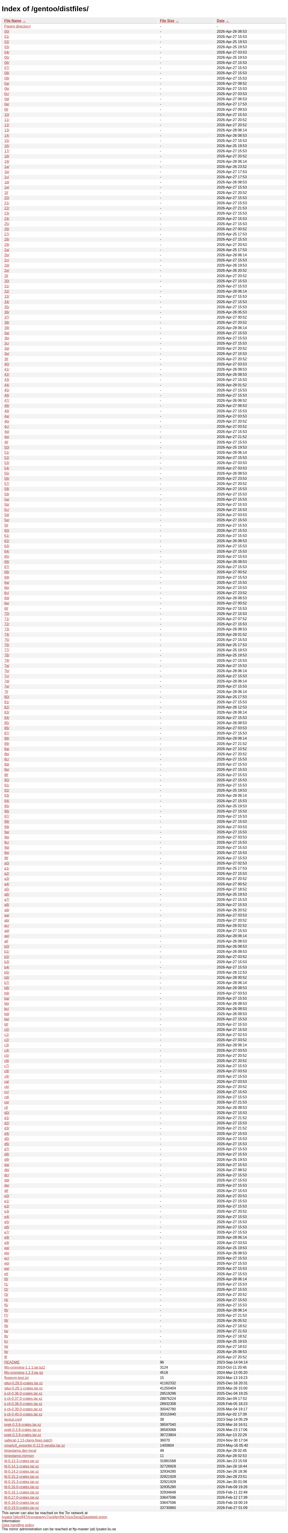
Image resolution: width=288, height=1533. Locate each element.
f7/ (6, 1315)
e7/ (6, 1232)
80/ (6, 697)
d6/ (6, 1144)
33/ (6, 296)
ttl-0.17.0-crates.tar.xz (21, 1497)
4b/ (6, 421)
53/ (6, 463)
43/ (6, 380)
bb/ (6, 1003)
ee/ (6, 1268)
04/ (6, 52)
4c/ (6, 426)
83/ (6, 712)
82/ (6, 707)
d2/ (6, 1123)
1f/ (6, 193)
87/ (6, 733)
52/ (6, 458)
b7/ (6, 983)
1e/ (6, 187)
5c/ (6, 510)
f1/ (6, 1284)
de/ (6, 1185)
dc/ (6, 1175)
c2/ (6, 1040)
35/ (6, 307)
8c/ (6, 759)
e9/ (6, 1243)
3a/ (6, 333)
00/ (6, 31)
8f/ (6, 775)
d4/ (6, 1134)
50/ (6, 447)
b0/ (6, 946)
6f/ (6, 608)
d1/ (6, 1118)
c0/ (6, 1029)
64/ (6, 551)
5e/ (6, 520)
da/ (6, 1165)
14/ (6, 135)
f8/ (6, 1320)
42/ (6, 374)
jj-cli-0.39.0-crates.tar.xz (23, 1409)
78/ (6, 655)
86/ (6, 728)
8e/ (6, 769)
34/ (6, 302)
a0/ (6, 863)
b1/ (6, 951)
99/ (6, 827)
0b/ (6, 89)
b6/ (6, 977)
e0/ (6, 1196)
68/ (6, 572)
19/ (6, 161)
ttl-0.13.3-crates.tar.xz (21, 1461)
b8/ (6, 988)
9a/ (6, 832)
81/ (6, 702)
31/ (6, 286)
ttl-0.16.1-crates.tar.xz (21, 1492)
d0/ (6, 1113)
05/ (6, 57)
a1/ (6, 868)
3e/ (6, 354)
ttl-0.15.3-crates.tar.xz (21, 1482)
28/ (6, 239)
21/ (6, 203)
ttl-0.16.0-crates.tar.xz (21, 1487)
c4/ (6, 1050)
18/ (6, 156)
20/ (6, 198)
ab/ (6, 920)
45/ (6, 390)
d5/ (6, 1139)
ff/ (5, 1357)
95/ (6, 806)
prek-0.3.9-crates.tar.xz (22, 1435)
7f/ (6, 692)
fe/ (6, 1352)
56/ (6, 478)
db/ (6, 1170)
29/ (6, 245)
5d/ (6, 515)
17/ (6, 151)
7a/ (6, 666)
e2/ (6, 1206)
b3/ (6, 962)
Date (221, 21)
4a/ (6, 416)
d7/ (6, 1149)
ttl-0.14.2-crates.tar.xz (21, 1471)
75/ (6, 640)
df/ (6, 1191)
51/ (6, 452)
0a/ (6, 83)
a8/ (6, 905)
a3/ (6, 879)
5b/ (6, 504)
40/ (6, 364)
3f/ (6, 359)
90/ (6, 780)
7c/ (6, 676)
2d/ (6, 265)
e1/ (6, 1201)
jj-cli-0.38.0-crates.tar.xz (23, 1404)
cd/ (6, 1097)
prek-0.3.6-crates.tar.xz (22, 1425)
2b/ (6, 255)
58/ (6, 489)
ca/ (6, 1082)
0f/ (6, 109)
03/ (6, 47)
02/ (6, 42)
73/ (6, 629)
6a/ (6, 582)
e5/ (6, 1222)
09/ (6, 78)
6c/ (6, 593)
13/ (6, 130)
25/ (6, 224)
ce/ (6, 1102)
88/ (6, 738)
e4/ (6, 1217)
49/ (6, 411)
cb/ (6, 1087)
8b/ (6, 754)
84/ (6, 718)
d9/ (6, 1160)
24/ (6, 219)
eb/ (6, 1253)
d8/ (6, 1154)
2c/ (6, 260)
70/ (6, 614)
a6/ (6, 894)
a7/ (6, 899)
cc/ (6, 1092)
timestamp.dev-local (20, 1451)
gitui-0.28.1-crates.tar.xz (23, 1388)
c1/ (6, 1035)
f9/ (6, 1326)
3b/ (6, 338)
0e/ (6, 104)
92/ (6, 790)
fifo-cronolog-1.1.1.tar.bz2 (24, 1367)
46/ (6, 395)
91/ (6, 785)
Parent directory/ (17, 26)
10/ (6, 115)
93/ (6, 795)
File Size (167, 21)
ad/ (6, 931)
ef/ (6, 1274)
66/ (6, 562)
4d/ (6, 432)
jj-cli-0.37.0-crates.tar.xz (23, 1399)
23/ (6, 213)
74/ (6, 634)
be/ (6, 1019)
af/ (6, 941)
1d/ (6, 182)
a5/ (6, 889)
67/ (6, 567)
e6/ (6, 1227)
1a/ (6, 167)
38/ (6, 322)
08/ (6, 73)
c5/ (6, 1055)
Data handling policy (18, 1525)
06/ (6, 63)
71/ (6, 619)
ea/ (6, 1248)
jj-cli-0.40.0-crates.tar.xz (23, 1414)
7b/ (6, 671)
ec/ (6, 1258)
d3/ (6, 1128)
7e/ (6, 686)
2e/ (6, 270)
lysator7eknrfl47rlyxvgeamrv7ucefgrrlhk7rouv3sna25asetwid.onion (54, 1517)
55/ (6, 473)
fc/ (6, 1341)
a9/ (6, 910)
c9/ (6, 1076)
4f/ (6, 442)
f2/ (6, 1289)
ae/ (6, 936)
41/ (6, 369)
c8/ (6, 1071)
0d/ (6, 99)
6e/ (6, 603)
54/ (6, 468)
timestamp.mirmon (19, 1456)
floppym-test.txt (16, 1378)
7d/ (6, 681)
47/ (6, 400)
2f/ (6, 276)
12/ (6, 125)
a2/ (6, 873)
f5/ (6, 1305)
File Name (12, 21)
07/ (6, 68)
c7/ (6, 1066)
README (12, 1362)
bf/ (6, 1024)
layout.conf (13, 1419)
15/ (6, 141)
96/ (6, 811)
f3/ (6, 1294)
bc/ (6, 1009)
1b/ (6, 172)
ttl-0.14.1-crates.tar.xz (21, 1466)
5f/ (6, 525)
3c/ (6, 343)
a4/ (6, 884)
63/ (6, 546)
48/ (6, 406)
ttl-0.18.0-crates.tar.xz (21, 1503)
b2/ (6, 957)
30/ (6, 281)
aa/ (6, 915)
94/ (6, 801)
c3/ (6, 1045)
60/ (6, 530)
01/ (6, 37)
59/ (6, 494)
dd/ (6, 1180)
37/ (6, 317)
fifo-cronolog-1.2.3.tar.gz (23, 1372)
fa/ (6, 1331)
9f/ (6, 858)
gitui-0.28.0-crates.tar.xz (23, 1383)
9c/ (6, 842)
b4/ (6, 967)
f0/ (6, 1279)
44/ (6, 385)
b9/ (6, 993)
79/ (6, 660)
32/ (6, 291)
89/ (6, 744)
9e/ (6, 853)
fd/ (6, 1346)
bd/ (6, 1014)
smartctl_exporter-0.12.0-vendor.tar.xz (34, 1445)
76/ (6, 645)
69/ (6, 577)
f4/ (6, 1300)
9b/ (6, 837)
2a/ (6, 250)
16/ (6, 146)
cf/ (6, 1108)
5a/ (6, 499)
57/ (6, 484)
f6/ (6, 1310)
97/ (6, 816)
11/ (6, 120)
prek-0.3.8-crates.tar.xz (22, 1430)
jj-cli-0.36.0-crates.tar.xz (23, 1393)
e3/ (6, 1211)
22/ (6, 208)
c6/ (6, 1061)
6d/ (6, 598)
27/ (6, 234)
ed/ (6, 1263)
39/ (6, 328)
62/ (6, 541)
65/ (6, 556)
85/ (6, 723)
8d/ (6, 764)
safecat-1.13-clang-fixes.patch (28, 1440)
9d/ (6, 847)
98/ (6, 821)
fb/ (6, 1336)
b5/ (6, 972)
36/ (6, 312)
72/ (6, 624)
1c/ (6, 177)
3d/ (6, 348)
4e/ (6, 437)
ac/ (6, 925)
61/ (6, 536)
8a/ (6, 749)
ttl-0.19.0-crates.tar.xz (21, 1508)
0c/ (6, 94)
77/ (6, 650)
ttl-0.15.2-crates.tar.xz (21, 1477)
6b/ (6, 588)
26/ (6, 229)
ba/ (6, 998)
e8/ (6, 1237)
